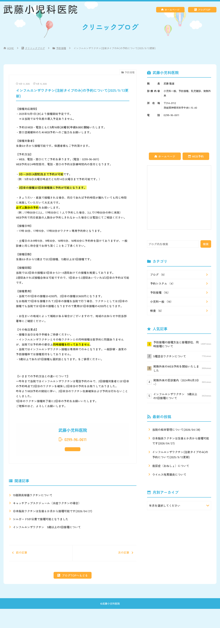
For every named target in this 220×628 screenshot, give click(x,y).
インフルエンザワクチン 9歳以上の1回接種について (47, 538)
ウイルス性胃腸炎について (169, 474)
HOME (10, 48)
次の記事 (102, 568)
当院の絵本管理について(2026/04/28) (176, 429)
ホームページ (172, 9)
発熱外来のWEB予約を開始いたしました (182, 368)
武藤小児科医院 (111, 622)
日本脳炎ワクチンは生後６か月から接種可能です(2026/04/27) (52, 522)
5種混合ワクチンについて (182, 356)
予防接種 (61, 48)
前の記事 (42, 566)
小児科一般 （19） (161, 301)
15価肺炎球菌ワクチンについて (32, 506)
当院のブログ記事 (89, 366)
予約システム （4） (162, 283)
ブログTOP (204, 9)
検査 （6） (157, 310)
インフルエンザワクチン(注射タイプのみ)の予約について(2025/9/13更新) (180, 454)
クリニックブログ (35, 48)
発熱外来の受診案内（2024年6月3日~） (182, 382)
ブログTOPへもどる (75, 594)
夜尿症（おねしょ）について (170, 466)
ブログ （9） (158, 274)
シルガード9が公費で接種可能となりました (40, 530)
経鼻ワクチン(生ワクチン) (38, 120)
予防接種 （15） (160, 292)
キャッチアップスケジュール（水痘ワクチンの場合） (47, 514)
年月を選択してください (164, 505)
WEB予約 (198, 156)
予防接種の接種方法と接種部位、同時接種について (182, 344)
